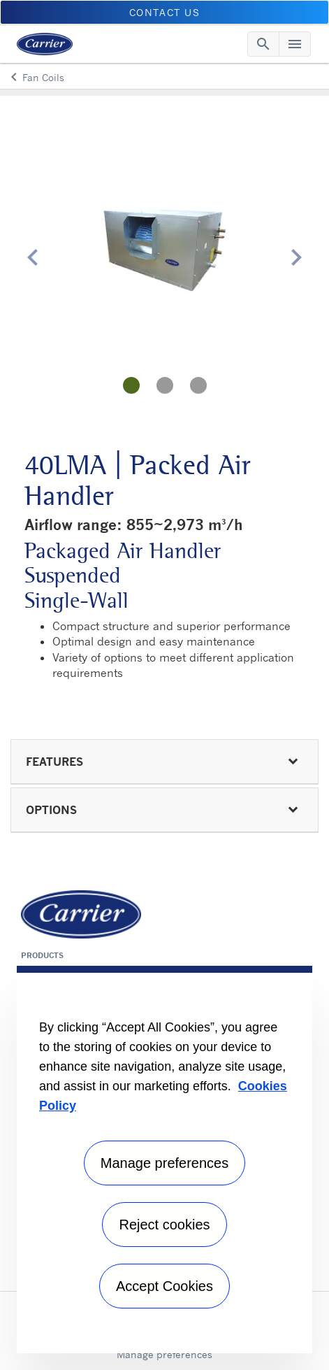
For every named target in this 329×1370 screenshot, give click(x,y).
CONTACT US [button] (164, 12)
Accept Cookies (164, 1286)
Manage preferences (164, 1354)
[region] (164, 1159)
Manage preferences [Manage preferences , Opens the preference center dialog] (164, 1163)
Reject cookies (164, 1224)
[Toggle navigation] (263, 44)
